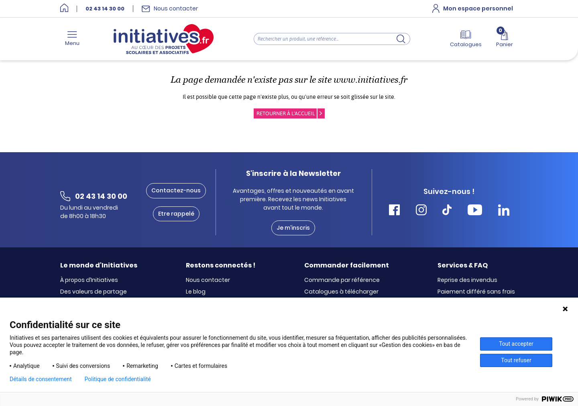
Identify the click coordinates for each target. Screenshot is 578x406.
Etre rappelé (176, 214)
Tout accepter (516, 344)
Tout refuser (516, 360)
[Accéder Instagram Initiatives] (421, 211)
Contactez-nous (176, 190)
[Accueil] (64, 9)
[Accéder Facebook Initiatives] (394, 211)
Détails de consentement (41, 379)
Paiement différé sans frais (476, 292)
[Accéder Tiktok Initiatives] (447, 211)
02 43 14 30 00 (104, 9)
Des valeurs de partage (93, 292)
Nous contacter (208, 280)
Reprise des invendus (467, 280)
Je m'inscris (293, 228)
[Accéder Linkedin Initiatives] (503, 211)
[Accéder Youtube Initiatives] (475, 211)
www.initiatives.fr (370, 80)
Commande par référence (342, 280)
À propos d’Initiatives (89, 280)
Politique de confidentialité (118, 379)
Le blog (196, 292)
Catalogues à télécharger (341, 292)
